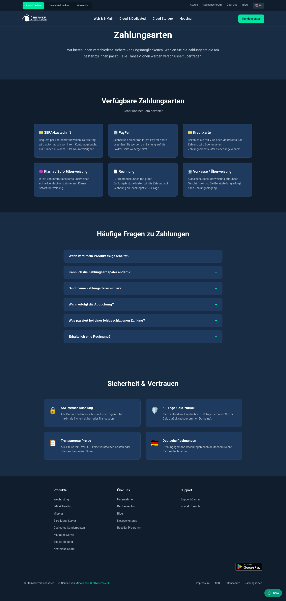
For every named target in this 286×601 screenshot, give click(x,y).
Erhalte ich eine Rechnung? (143, 336)
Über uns (232, 4)
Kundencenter (251, 18)
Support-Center (190, 499)
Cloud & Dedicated (133, 18)
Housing (186, 18)
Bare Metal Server (65, 520)
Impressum (203, 583)
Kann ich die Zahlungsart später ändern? (143, 272)
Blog (245, 4)
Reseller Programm (129, 527)
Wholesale (82, 5)
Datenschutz (232, 583)
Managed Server (64, 535)
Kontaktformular (191, 506)
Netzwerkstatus (127, 520)
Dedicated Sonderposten (69, 527)
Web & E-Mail (103, 18)
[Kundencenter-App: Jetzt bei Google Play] (249, 566)
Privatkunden (33, 5)
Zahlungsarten (253, 583)
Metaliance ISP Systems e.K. (93, 583)
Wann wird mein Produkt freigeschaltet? (143, 256)
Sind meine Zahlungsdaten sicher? (143, 288)
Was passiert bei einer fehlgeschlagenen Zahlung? (143, 320)
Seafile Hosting (63, 542)
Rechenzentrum (212, 4)
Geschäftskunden (59, 5)
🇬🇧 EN (258, 5)
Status (194, 4)
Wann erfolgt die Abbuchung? (143, 304)
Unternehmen (125, 499)
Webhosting (61, 499)
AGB (217, 583)
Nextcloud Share (64, 549)
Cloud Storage (163, 18)
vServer (58, 513)
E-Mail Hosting (63, 506)
